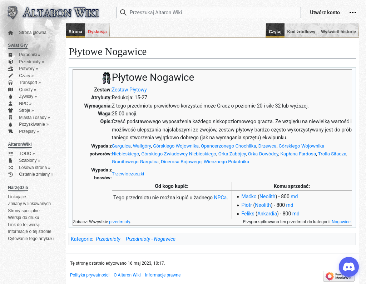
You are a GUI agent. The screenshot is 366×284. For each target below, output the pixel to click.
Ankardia (267, 213)
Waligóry (142, 146)
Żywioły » (22, 96)
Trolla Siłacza (332, 153)
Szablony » (24, 160)
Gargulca (121, 146)
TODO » (21, 153)
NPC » (19, 103)
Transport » (24, 82)
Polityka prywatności (89, 275)
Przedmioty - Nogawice (150, 239)
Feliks (247, 213)
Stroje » (21, 110)
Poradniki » (24, 55)
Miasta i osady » (29, 117)
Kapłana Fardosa (298, 153)
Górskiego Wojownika (176, 146)
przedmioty (119, 221)
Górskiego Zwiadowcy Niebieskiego (178, 153)
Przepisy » (23, 131)
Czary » (21, 76)
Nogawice (341, 221)
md (294, 196)
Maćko (248, 196)
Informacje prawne (163, 275)
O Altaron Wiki (127, 275)
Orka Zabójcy (232, 153)
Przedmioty (108, 239)
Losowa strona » (29, 167)
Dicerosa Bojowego (181, 161)
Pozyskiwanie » (28, 124)
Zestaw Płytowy (129, 90)
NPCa (220, 197)
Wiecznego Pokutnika (226, 161)
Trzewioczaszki (128, 173)
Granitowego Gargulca (135, 161)
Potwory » (23, 68)
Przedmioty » (26, 62)
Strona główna (27, 32)
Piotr (246, 205)
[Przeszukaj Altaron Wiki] (209, 12)
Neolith (267, 196)
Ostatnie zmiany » (30, 174)
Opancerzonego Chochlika (228, 146)
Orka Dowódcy (263, 153)
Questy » (22, 90)
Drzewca (267, 146)
